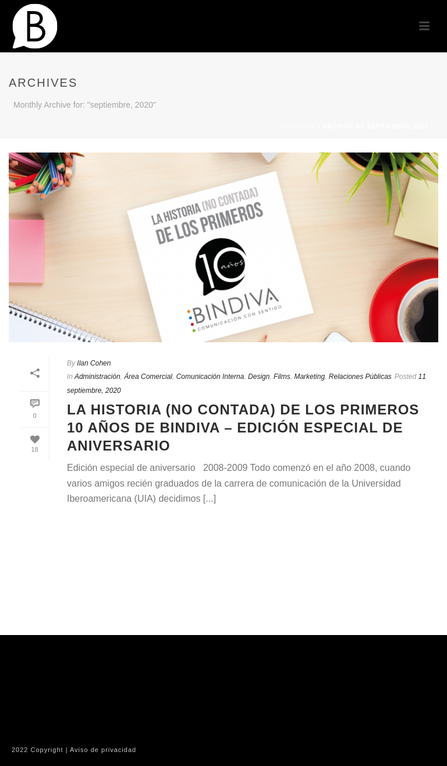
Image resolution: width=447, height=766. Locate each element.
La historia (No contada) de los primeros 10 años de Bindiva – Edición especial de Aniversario (243, 427)
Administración (97, 377)
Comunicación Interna (210, 377)
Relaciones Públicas (360, 377)
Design (258, 377)
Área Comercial (148, 377)
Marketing (309, 377)
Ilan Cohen (94, 363)
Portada (298, 126)
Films (282, 377)
